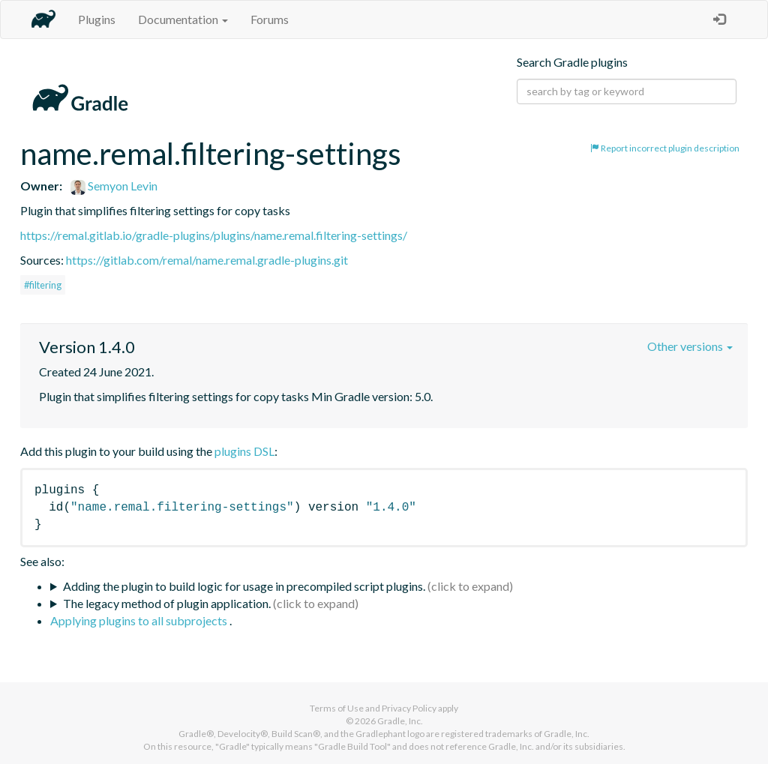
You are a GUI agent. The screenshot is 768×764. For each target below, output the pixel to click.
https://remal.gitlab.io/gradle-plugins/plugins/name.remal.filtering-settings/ (213, 235)
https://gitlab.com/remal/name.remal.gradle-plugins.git (207, 260)
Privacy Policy (409, 708)
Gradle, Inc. (400, 721)
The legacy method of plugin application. (167, 603)
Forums (269, 19)
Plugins (97, 19)
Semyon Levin (114, 185)
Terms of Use (337, 708)
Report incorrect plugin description (665, 148)
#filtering (43, 285)
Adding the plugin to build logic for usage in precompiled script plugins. (244, 586)
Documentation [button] (183, 19)
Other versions (690, 346)
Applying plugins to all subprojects (140, 620)
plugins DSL (244, 451)
